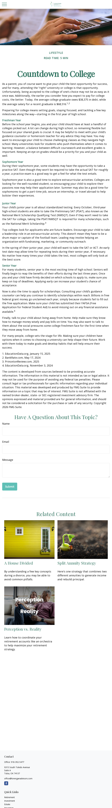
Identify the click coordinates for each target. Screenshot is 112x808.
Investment (9, 800)
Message (7, 460)
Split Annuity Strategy (76, 563)
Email (5, 441)
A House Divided (18, 563)
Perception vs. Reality (22, 629)
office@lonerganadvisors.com (18, 778)
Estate (7, 804)
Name (6, 423)
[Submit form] (9, 487)
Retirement (9, 797)
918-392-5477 (17, 762)
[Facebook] (6, 783)
